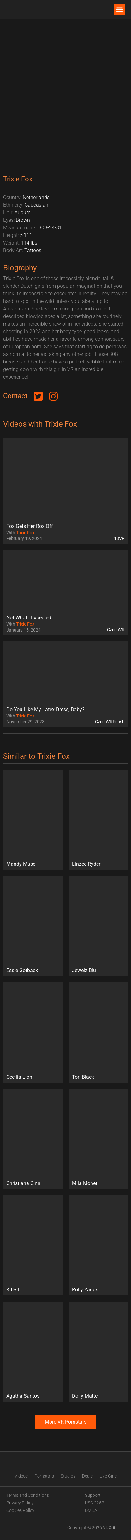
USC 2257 (94, 1502)
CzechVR (116, 629)
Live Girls (108, 1475)
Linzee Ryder (86, 864)
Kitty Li (14, 1290)
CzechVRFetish (110, 721)
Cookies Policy (20, 1510)
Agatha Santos (22, 1396)
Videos (21, 1475)
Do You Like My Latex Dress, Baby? (45, 709)
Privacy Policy (19, 1502)
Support (93, 1495)
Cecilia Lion (19, 1077)
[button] (119, 9)
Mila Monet (84, 1183)
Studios (68, 1475)
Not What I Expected (28, 618)
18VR (119, 538)
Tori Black (83, 1077)
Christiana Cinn (23, 1183)
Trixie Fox (25, 532)
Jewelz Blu (84, 970)
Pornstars (44, 1475)
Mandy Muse (20, 864)
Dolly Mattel (85, 1396)
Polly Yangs (85, 1290)
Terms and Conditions (27, 1495)
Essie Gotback (22, 970)
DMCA (91, 1510)
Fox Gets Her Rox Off (29, 526)
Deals (87, 1475)
